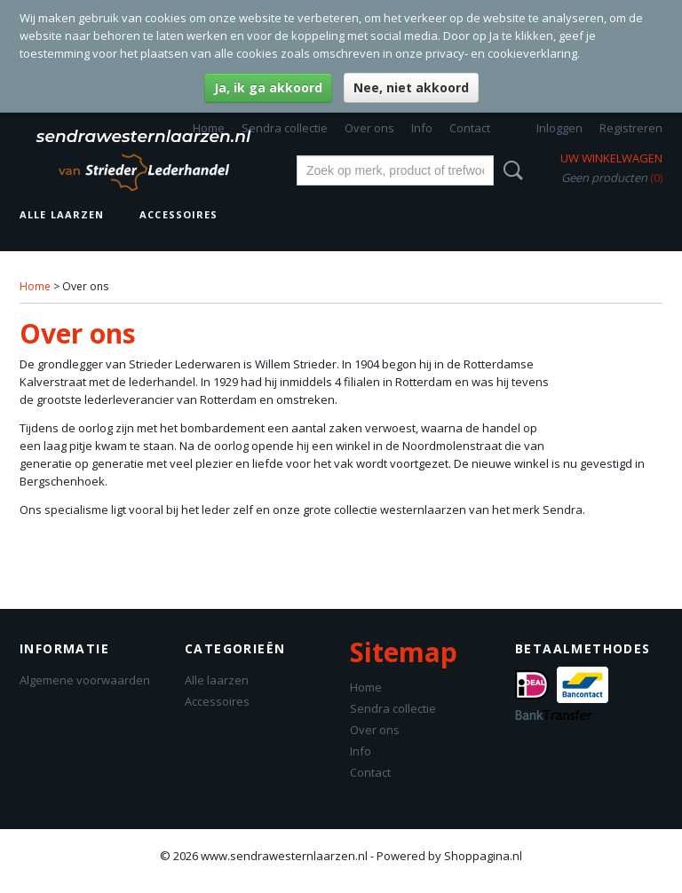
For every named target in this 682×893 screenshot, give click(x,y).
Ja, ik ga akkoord (268, 87)
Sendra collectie (285, 128)
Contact (469, 128)
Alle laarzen (62, 214)
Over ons (369, 128)
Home (209, 128)
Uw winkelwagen (611, 158)
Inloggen (559, 128)
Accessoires (178, 214)
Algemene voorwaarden (85, 680)
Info (421, 128)
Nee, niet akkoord (411, 87)
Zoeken (509, 170)
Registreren (630, 128)
